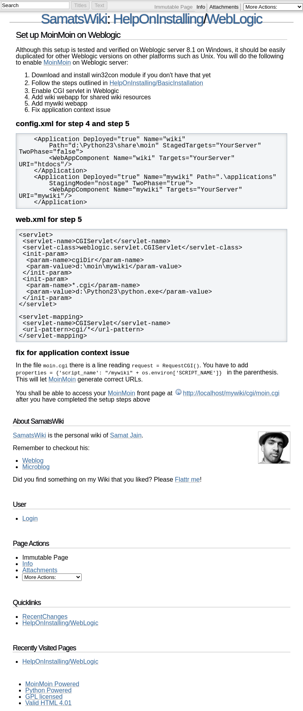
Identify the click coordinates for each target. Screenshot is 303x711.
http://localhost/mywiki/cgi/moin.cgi (231, 391)
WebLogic (234, 18)
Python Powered (48, 688)
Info (200, 7)
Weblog (32, 459)
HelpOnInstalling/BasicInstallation (156, 83)
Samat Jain (126, 433)
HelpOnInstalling (158, 18)
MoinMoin (57, 62)
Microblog (35, 465)
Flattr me (187, 478)
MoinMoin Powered (52, 682)
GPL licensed (44, 695)
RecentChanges (44, 615)
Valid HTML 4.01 (48, 701)
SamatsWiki (74, 18)
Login (29, 517)
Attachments (224, 7)
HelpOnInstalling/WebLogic (60, 621)
